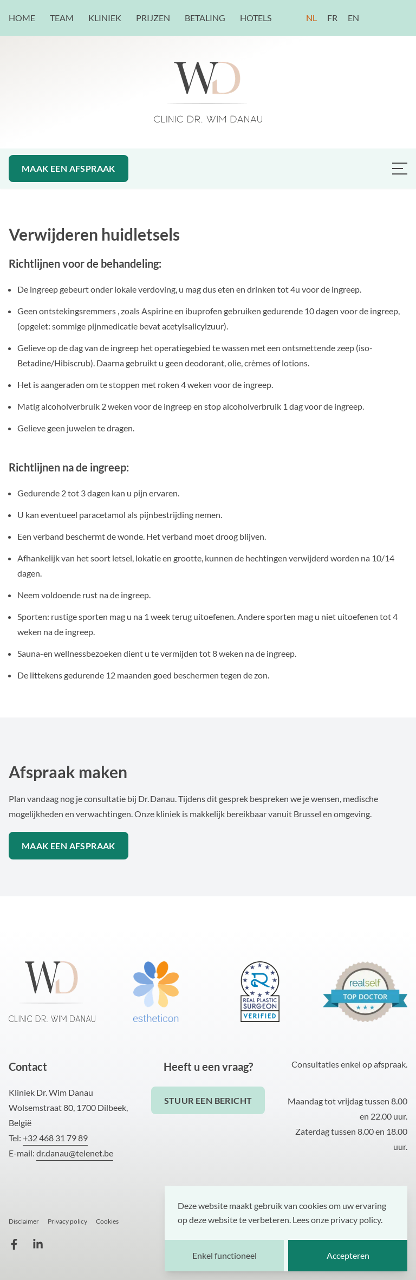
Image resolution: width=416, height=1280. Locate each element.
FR (332, 17)
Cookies (107, 1221)
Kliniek (105, 17)
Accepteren (348, 1255)
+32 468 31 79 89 (55, 1138)
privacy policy (355, 1219)
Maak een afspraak (68, 168)
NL (311, 17)
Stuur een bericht (208, 1100)
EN (353, 17)
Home (23, 17)
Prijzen (154, 17)
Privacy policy (67, 1221)
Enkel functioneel (224, 1255)
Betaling (206, 17)
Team (62, 17)
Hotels (255, 17)
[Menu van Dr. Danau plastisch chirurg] (399, 168)
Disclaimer (24, 1221)
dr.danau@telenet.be (74, 1153)
